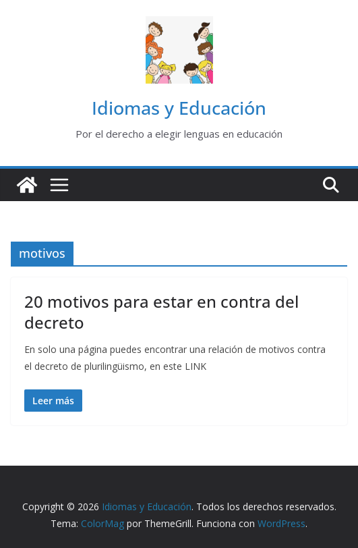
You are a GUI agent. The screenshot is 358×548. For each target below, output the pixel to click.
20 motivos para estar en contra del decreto (161, 311)
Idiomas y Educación (179, 107)
